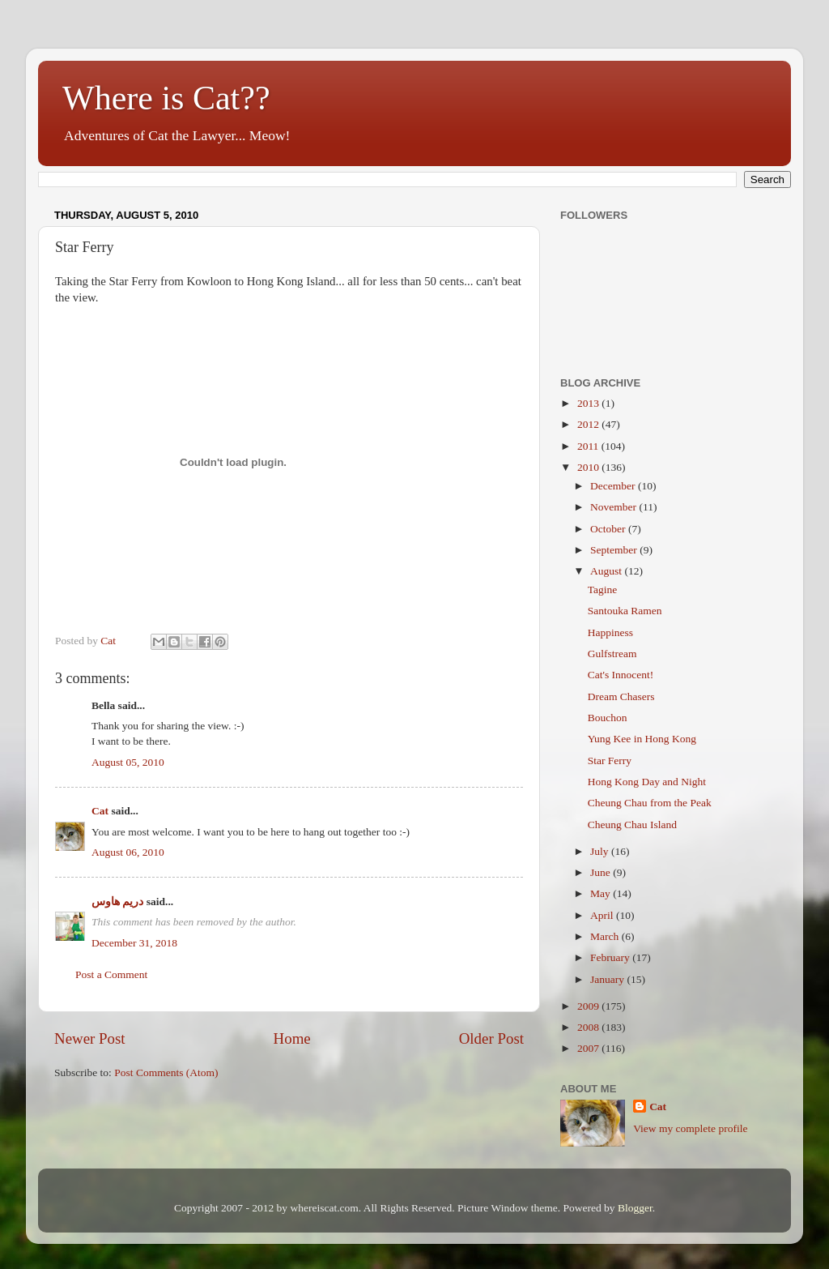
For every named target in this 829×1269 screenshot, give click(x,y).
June (601, 872)
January (608, 979)
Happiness (610, 632)
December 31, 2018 (134, 943)
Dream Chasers (621, 696)
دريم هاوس (117, 901)
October (609, 529)
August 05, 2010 (127, 762)
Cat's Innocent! (621, 675)
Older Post (491, 1038)
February (611, 957)
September (615, 550)
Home (292, 1038)
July (600, 851)
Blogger (635, 1208)
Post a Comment (111, 974)
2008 (589, 1027)
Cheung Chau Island (632, 824)
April (603, 915)
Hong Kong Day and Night (647, 782)
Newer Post (89, 1038)
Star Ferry (609, 760)
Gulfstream (612, 653)
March (606, 936)
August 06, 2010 (127, 852)
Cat (99, 811)
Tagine (603, 589)
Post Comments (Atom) (166, 1072)
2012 (589, 424)
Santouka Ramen (625, 611)
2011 (589, 446)
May (601, 893)
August (607, 571)
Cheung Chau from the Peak (650, 803)
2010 (589, 467)
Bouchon (607, 717)
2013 (589, 403)
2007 (589, 1048)
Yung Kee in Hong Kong (642, 739)
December (614, 486)
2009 (589, 1006)
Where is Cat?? (166, 98)
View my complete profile (690, 1128)
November (614, 507)
